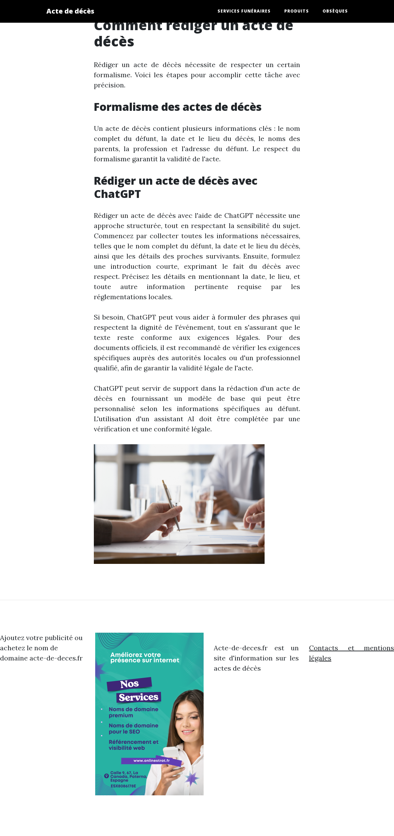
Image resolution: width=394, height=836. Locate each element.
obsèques (335, 11)
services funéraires (244, 11)
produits (296, 11)
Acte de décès (70, 11)
